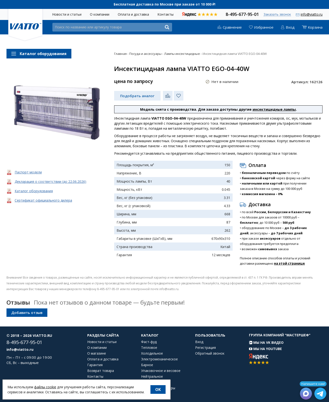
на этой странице (289, 263)
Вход (199, 342)
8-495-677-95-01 (242, 13)
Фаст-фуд (149, 342)
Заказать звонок (277, 14)
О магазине (96, 353)
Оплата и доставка (133, 14)
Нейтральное (152, 376)
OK (158, 389)
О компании (99, 14)
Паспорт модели (28, 172)
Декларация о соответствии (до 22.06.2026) (50, 181)
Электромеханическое (159, 359)
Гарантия (95, 365)
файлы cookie (45, 387)
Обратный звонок (209, 353)
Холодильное (152, 353)
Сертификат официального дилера (43, 200)
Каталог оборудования (34, 191)
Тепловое (149, 347)
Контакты (165, 14)
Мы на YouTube (265, 348)
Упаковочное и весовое (160, 370)
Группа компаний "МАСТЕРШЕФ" (279, 335)
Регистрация (205, 347)
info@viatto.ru (312, 14)
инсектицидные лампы (274, 109)
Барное (147, 365)
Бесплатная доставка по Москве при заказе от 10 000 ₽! (164, 4)
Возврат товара (100, 370)
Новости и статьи (66, 14)
